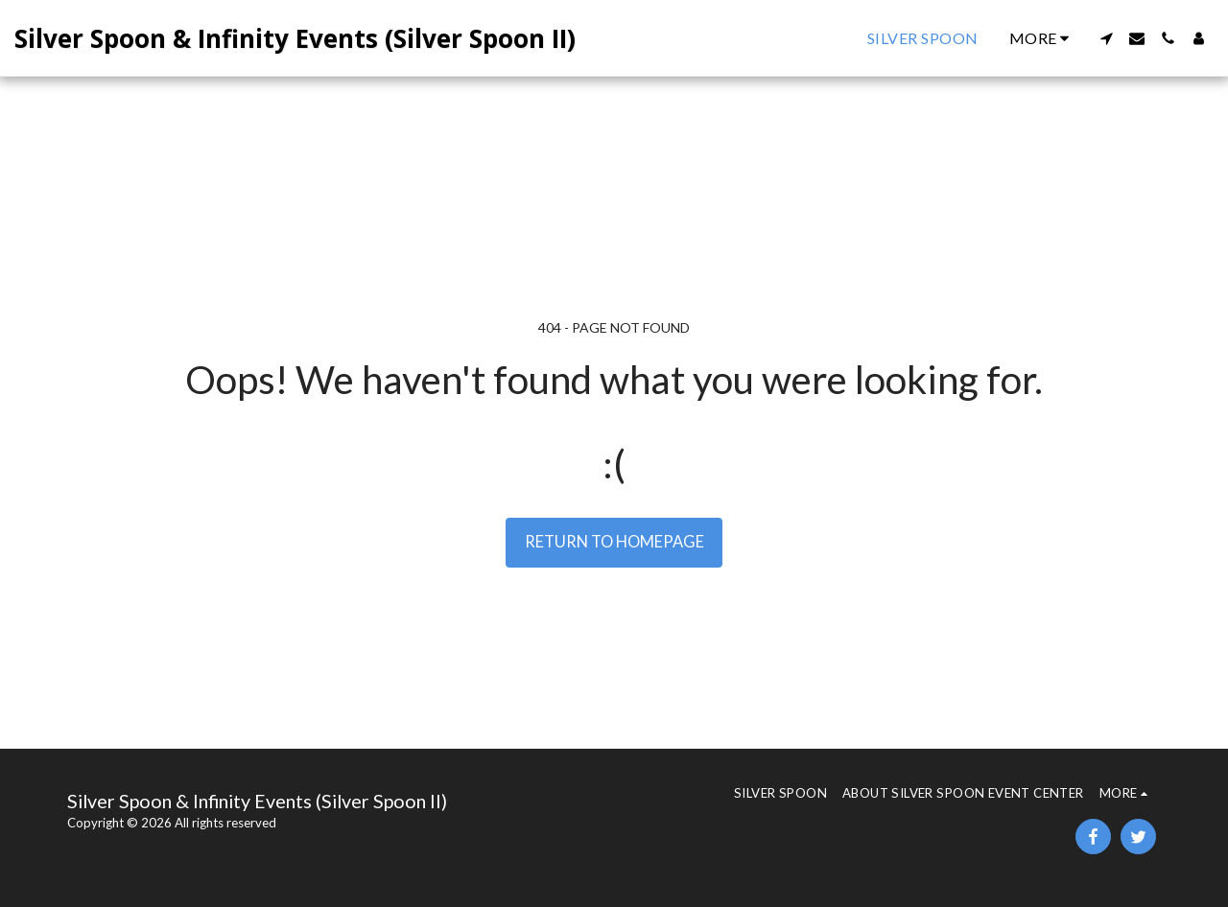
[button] (1106, 38)
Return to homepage (614, 541)
